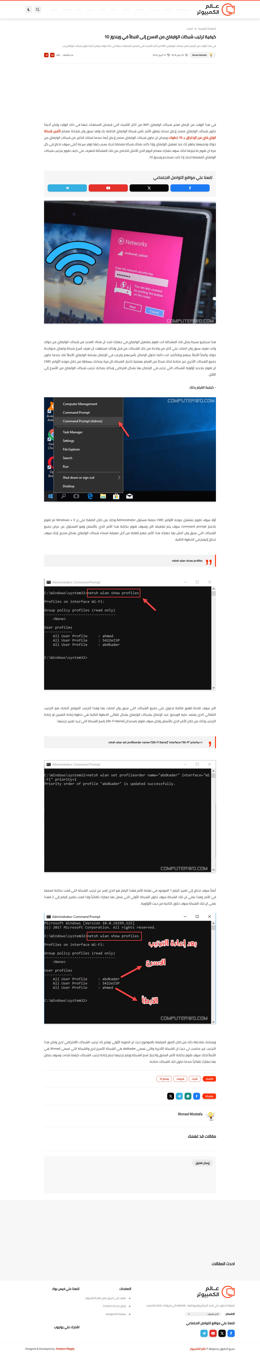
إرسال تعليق (202, 1163)
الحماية (126, 9)
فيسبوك (139, 9)
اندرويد (90, 9)
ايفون (79, 9)
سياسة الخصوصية (118, 1314)
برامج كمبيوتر (183, 9)
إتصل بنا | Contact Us (117, 1306)
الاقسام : (230, 1314)
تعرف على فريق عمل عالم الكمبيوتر (108, 1298)
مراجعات (67, 9)
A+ (52, 55)
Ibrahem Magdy (65, 1348)
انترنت (190, 28)
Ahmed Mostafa (199, 55)
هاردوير (53, 9)
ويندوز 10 (164, 1079)
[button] (196, 1096)
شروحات (180, 1079)
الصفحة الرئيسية (207, 28)
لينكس (113, 9)
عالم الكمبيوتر (198, 1348)
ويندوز (167, 9)
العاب (102, 9)
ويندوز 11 (154, 9)
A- (46, 55)
